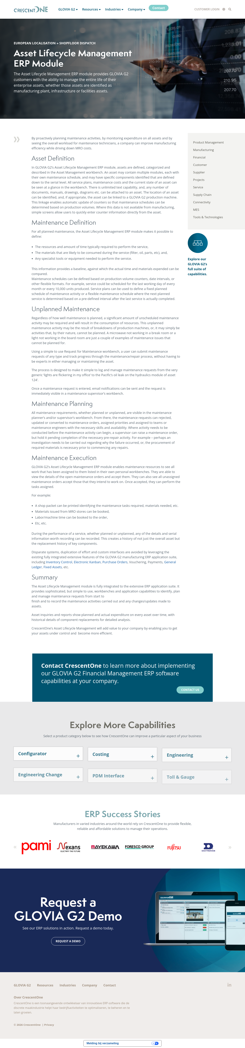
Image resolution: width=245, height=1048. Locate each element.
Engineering (180, 764)
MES (196, 210)
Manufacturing (203, 150)
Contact (109, 985)
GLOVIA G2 (22, 985)
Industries (68, 985)
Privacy (49, 1024)
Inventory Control (59, 562)
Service (198, 187)
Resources (45, 985)
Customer (200, 165)
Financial (199, 157)
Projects (199, 180)
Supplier (199, 172)
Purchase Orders (114, 562)
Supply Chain (202, 195)
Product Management (208, 142)
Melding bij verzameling (102, 1043)
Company (89, 985)
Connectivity (201, 202)
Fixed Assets (53, 567)
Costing (101, 764)
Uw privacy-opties (137, 1043)
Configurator (32, 763)
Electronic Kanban (87, 562)
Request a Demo (68, 941)
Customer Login (207, 9)
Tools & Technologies (208, 217)
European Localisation (35, 43)
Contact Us (190, 690)
